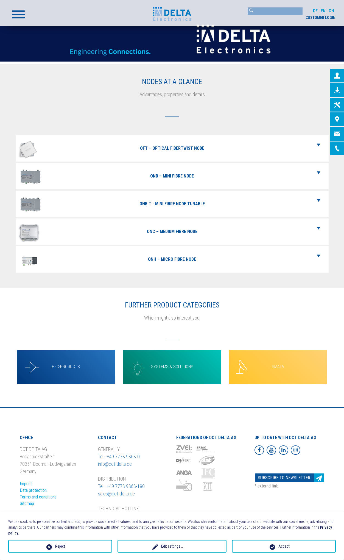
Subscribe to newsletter (291, 478)
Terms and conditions (38, 497)
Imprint (26, 483)
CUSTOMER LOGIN (320, 17)
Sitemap (27, 503)
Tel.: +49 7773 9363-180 (121, 486)
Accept (284, 546)
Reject (60, 546)
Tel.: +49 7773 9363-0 (119, 456)
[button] (18, 14)
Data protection (33, 490)
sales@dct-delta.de (116, 494)
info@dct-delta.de (115, 464)
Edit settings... (172, 546)
